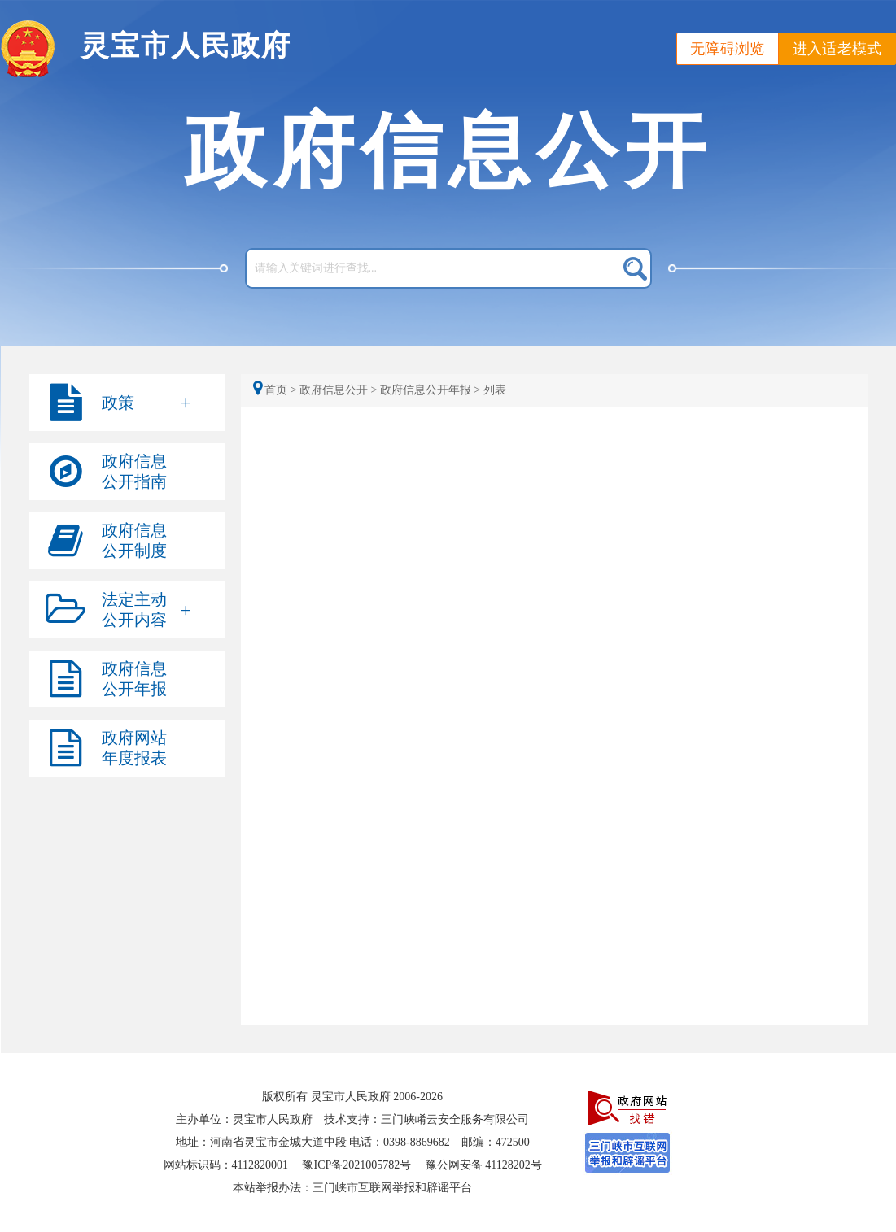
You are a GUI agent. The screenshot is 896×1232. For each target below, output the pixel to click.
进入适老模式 (837, 49)
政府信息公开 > (338, 390)
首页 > (276, 390)
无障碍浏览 (727, 49)
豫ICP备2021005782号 (356, 1165)
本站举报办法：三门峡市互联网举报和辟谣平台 (352, 1188)
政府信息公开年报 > (430, 390)
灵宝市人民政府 (186, 46)
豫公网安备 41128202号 (484, 1165)
